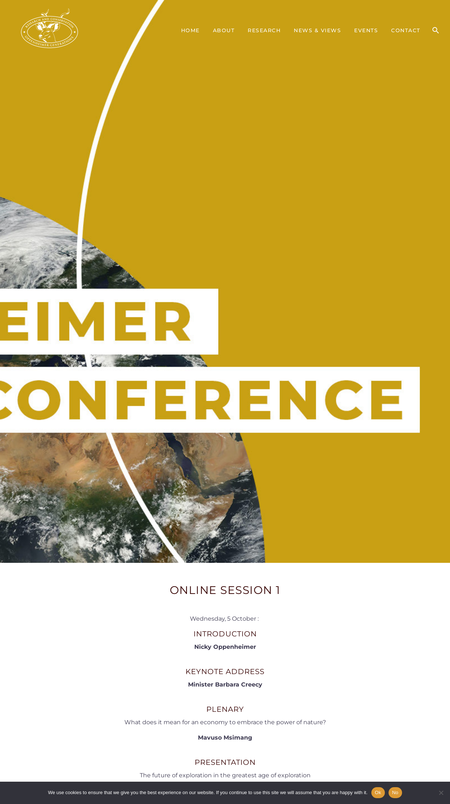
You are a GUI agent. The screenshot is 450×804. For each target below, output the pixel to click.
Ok (378, 792)
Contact (405, 30)
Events (366, 30)
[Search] (435, 30)
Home (190, 30)
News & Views (317, 30)
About (224, 30)
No (395, 792)
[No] (441, 792)
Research (264, 30)
